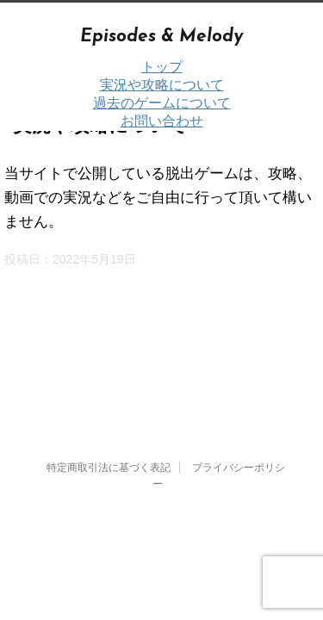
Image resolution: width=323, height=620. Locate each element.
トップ (162, 66)
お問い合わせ (162, 121)
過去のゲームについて (162, 103)
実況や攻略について (162, 85)
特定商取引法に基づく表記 (109, 344)
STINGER (189, 462)
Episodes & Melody (161, 37)
